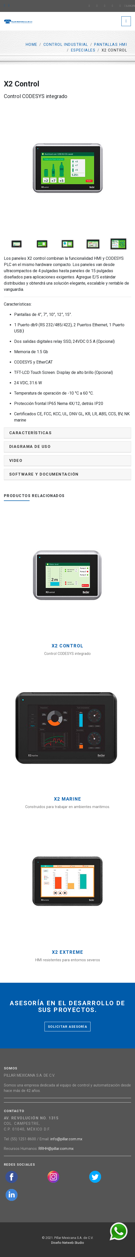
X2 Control (68, 646)
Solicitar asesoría (67, 1027)
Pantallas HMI (110, 44)
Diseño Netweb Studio (67, 1243)
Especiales (83, 50)
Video (15, 461)
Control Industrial (65, 44)
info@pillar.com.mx (66, 1139)
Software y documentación (44, 474)
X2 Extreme (67, 952)
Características (30, 433)
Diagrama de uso (30, 447)
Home (32, 44)
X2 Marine (67, 799)
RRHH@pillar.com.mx (56, 1149)
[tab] (67, 433)
